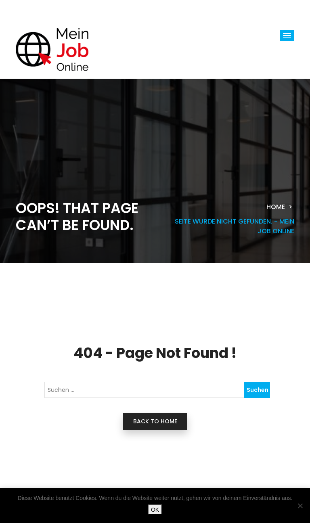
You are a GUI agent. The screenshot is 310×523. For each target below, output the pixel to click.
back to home (155, 421)
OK (155, 509)
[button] (287, 35)
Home (275, 206)
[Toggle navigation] (42, 9)
